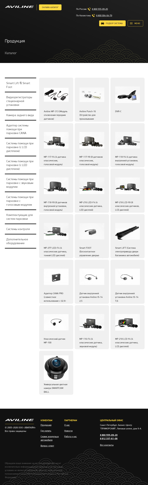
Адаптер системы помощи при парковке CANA (17, 129)
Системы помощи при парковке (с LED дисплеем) (19, 165)
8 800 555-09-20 (100, 9)
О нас (67, 425)
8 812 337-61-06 (109, 438)
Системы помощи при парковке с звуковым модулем (19, 182)
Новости (68, 430)
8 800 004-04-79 (104, 15)
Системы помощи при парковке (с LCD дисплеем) (19, 147)
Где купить (46, 430)
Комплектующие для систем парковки (19, 216)
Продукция (46, 425)
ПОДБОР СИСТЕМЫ (114, 23)
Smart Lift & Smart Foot (18, 85)
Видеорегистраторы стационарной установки (19, 101)
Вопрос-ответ (47, 445)
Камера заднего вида (20, 115)
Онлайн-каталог (50, 7)
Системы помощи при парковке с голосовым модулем (19, 200)
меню (137, 23)
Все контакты (107, 445)
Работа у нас (70, 436)
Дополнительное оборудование (17, 241)
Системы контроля (18, 229)
